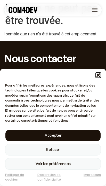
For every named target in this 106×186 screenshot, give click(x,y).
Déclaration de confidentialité (49, 177)
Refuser (53, 150)
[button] (98, 75)
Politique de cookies (14, 177)
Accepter (53, 135)
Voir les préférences (53, 164)
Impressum (92, 175)
